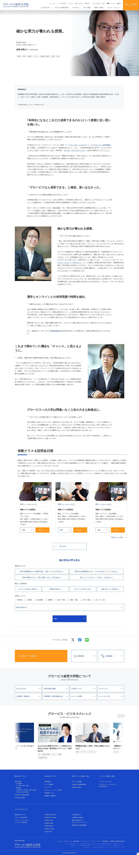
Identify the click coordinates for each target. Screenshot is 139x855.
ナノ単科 (19, 785)
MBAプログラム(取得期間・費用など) (102, 844)
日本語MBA (19, 783)
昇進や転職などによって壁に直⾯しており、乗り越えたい (41, 577)
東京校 (28, 11)
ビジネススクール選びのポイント (114, 845)
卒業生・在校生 (98, 7)
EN (119, 3)
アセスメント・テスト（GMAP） (53, 790)
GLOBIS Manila (48, 826)
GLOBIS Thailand (49, 829)
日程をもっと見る (119, 537)
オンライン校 (100, 600)
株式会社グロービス (20, 814)
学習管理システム (49, 793)
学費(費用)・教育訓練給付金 (56, 696)
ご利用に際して (76, 841)
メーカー (36, 56)
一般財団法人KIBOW (77, 817)
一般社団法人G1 (76, 814)
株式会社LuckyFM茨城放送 (79, 825)
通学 (53, 56)
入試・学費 (86, 7)
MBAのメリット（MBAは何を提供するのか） (95, 847)
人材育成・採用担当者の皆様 (117, 841)
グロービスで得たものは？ (83, 589)
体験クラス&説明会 (131, 4)
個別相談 (111, 656)
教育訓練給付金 (56, 331)
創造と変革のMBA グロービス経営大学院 (13, 11)
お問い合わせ (78, 3)
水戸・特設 (86, 600)
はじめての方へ (45, 7)
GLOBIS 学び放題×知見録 (22, 795)
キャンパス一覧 (111, 696)
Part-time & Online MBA (22, 792)
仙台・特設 (61, 600)
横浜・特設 (74, 600)
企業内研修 (47, 781)
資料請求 (87, 3)
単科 (23, 785)
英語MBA (18, 788)
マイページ (111, 3)
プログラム (75, 7)
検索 (69, 619)
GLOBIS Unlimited (20, 797)
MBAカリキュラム (117, 844)
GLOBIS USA (48, 831)
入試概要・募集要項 (28, 696)
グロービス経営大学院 (61, 7)
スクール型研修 (48, 784)
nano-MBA (19, 790)
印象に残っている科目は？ (110, 589)
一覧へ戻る (60, 546)
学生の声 (35, 11)
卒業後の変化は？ (55, 589)
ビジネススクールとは (98, 845)
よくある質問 (62, 3)
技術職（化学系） (45, 56)
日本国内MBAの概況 (85, 844)
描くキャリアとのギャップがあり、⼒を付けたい (96, 577)
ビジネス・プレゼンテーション (74, 150)
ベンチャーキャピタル (105, 781)
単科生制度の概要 (56, 688)
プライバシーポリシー (64, 841)
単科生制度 (56, 208)
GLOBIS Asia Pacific (50, 814)
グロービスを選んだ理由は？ (28, 589)
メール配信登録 (104, 841)
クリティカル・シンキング (77, 145)
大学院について (83, 688)
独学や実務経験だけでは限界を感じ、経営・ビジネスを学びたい (42, 571)
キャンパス (52, 3)
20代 (58, 56)
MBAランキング (75, 845)
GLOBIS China (48, 820)
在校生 (19, 56)
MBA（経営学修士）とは (72, 844)
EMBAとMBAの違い (86, 845)
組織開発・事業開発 (49, 795)
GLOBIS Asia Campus (50, 817)
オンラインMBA (83, 696)
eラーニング (47, 787)
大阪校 (29, 600)
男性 (24, 56)
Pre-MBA (25, 790)
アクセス (70, 3)
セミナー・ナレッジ (114, 7)
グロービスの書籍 (77, 781)
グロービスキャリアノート (116, 847)
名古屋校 (40, 600)
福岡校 (50, 600)
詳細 (27, 530)
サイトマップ (85, 841)
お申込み (42, 530)
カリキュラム (111, 688)
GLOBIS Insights (76, 787)
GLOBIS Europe (48, 823)
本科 (27, 785)
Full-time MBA (32, 790)
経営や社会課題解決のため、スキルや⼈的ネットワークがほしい (96, 571)
